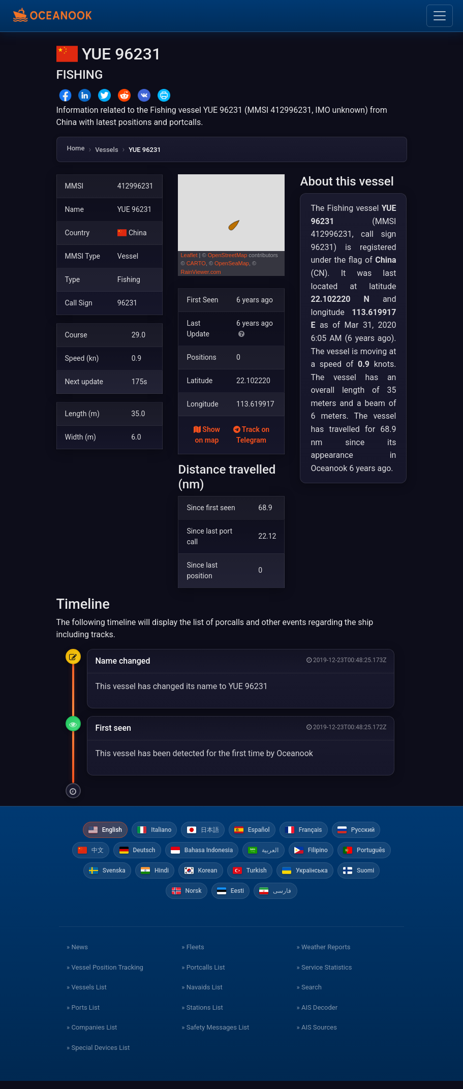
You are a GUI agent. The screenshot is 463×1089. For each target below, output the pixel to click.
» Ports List (83, 1015)
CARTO (196, 263)
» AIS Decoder (317, 1015)
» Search (309, 995)
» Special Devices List (98, 1055)
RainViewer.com (200, 272)
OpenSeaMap (231, 263)
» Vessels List (87, 995)
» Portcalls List (203, 975)
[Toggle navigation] (439, 16)
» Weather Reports (324, 955)
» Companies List (92, 1035)
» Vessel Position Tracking (105, 975)
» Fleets (192, 955)
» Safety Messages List (215, 1035)
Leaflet (188, 255)
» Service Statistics (324, 975)
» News (77, 955)
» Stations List (202, 1015)
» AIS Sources (317, 1035)
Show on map (207, 434)
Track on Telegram (251, 434)
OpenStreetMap (228, 255)
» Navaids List (201, 995)
